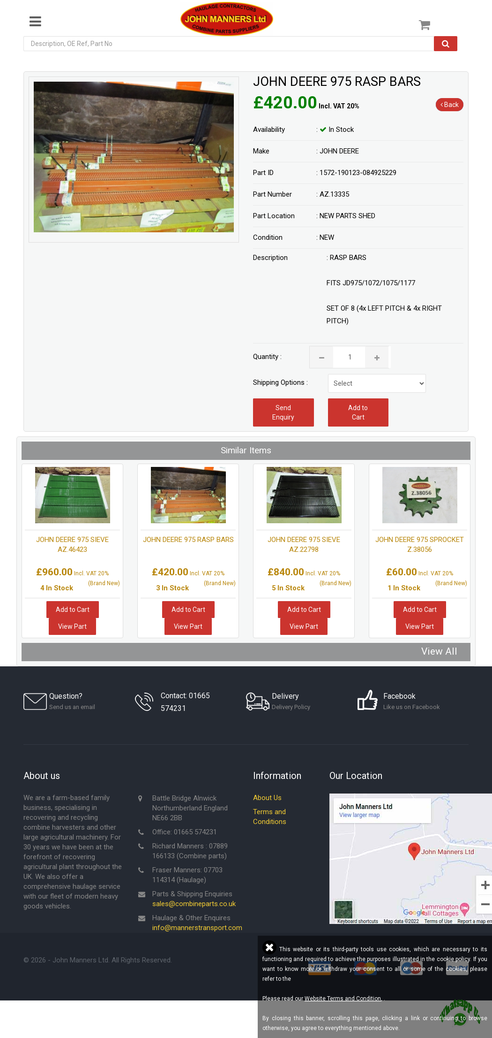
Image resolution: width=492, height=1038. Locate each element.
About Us (267, 798)
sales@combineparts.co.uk (194, 905)
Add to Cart (358, 412)
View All (439, 651)
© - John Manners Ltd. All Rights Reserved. (97, 961)
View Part (72, 626)
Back (449, 104)
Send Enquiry (283, 412)
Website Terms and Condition (343, 998)
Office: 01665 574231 (184, 833)
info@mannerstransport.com (197, 928)
